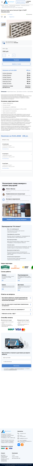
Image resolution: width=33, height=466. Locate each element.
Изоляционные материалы (14, 5)
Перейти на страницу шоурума (16, 219)
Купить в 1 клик (16, 64)
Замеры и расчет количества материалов (5, 459)
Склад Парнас (7, 77)
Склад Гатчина (7, 83)
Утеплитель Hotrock (25, 5)
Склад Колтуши (7, 79)
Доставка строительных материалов (4, 456)
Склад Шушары (7, 73)
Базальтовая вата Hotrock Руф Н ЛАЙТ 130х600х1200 (12, 7)
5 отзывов (10, 14)
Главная (2, 5)
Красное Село (7, 81)
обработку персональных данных (17, 368)
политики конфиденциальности (10, 369)
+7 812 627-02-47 (28, 2)
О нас (13, 455)
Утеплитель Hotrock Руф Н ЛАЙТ (8, 6)
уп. (6, 48)
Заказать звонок (20, 2)
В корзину (16, 59)
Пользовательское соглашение (21, 465)
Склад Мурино (7, 75)
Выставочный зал (16, 458)
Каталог (6, 5)
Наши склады (15, 456)
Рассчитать (16, 365)
